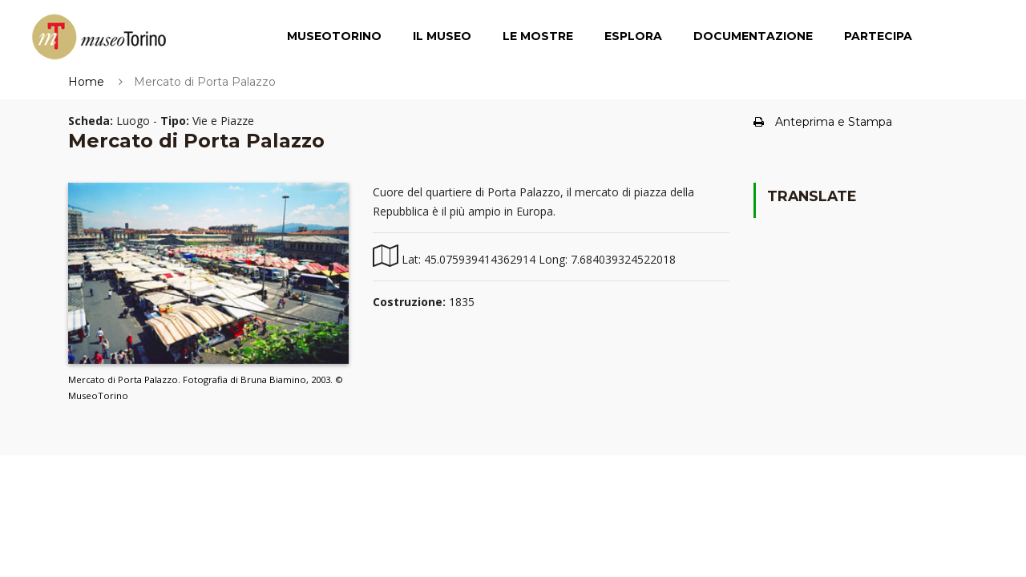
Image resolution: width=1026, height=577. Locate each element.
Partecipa (878, 36)
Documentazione (753, 36)
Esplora (633, 36)
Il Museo (442, 36)
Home (86, 82)
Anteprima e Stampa (822, 122)
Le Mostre (538, 36)
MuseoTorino (334, 36)
